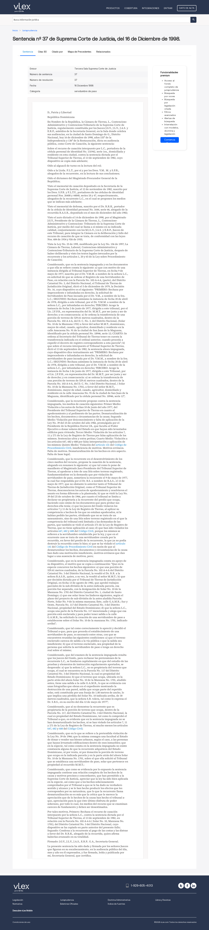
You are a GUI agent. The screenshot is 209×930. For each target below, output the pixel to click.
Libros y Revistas (162, 900)
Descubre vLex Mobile (23, 910)
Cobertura (130, 8)
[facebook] (187, 885)
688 (72, 531)
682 (65, 531)
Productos (113, 8)
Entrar (168, 8)
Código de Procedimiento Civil (74, 546)
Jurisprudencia (67, 900)
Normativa (17, 904)
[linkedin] (193, 885)
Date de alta (186, 8)
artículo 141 (103, 444)
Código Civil (86, 531)
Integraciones (150, 8)
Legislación (18, 900)
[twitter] (181, 885)
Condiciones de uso (21, 922)
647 (60, 531)
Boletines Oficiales (69, 904)
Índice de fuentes (116, 904)
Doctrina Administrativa (119, 900)
